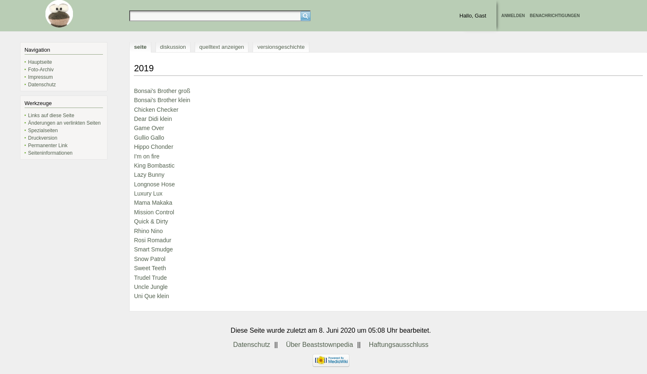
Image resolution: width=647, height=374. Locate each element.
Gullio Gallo (149, 137)
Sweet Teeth (150, 268)
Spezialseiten (43, 130)
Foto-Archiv (40, 70)
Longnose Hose (154, 184)
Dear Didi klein (153, 118)
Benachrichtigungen (555, 15)
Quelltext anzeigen (221, 47)
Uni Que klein (151, 296)
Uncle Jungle (151, 287)
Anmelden (513, 15)
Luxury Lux (148, 193)
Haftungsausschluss (399, 344)
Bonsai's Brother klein (162, 100)
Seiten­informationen (50, 153)
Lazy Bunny (149, 174)
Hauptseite (40, 62)
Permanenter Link (48, 145)
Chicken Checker (156, 109)
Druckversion (42, 138)
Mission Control (154, 212)
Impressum (40, 77)
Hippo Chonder (153, 146)
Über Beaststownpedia (319, 344)
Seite (140, 47)
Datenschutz (42, 85)
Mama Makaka (153, 202)
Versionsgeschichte (280, 47)
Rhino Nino (148, 231)
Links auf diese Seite (51, 115)
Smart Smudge (153, 249)
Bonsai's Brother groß (162, 91)
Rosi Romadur (152, 240)
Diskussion (173, 47)
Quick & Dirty (151, 221)
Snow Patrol (149, 259)
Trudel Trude (150, 277)
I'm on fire (146, 156)
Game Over (149, 128)
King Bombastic (154, 165)
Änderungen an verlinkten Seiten (64, 123)
